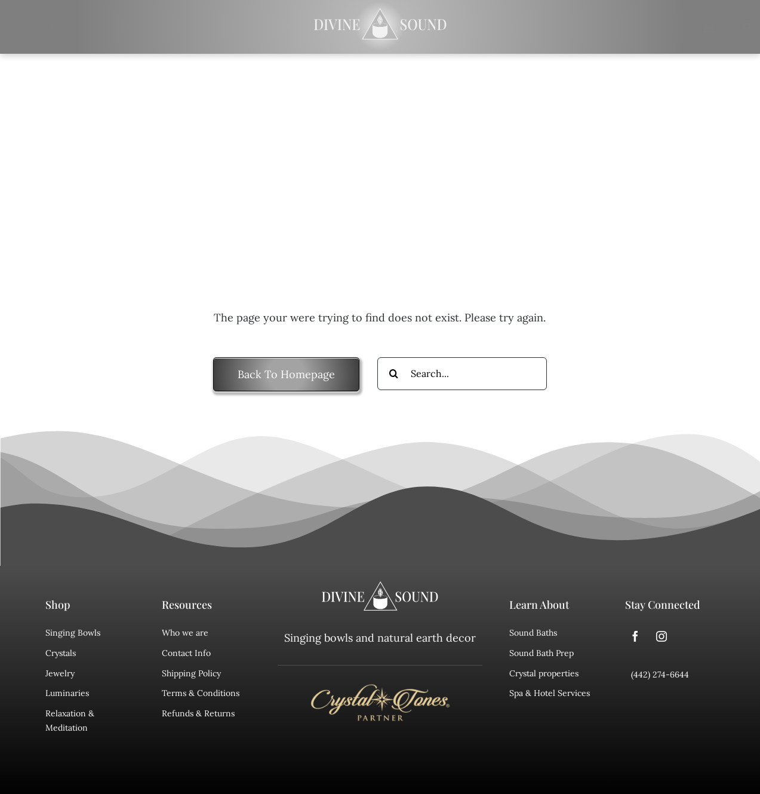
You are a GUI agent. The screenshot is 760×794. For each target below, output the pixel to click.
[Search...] (462, 373)
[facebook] (635, 636)
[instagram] (661, 636)
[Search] (741, 27)
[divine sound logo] (380, 586)
